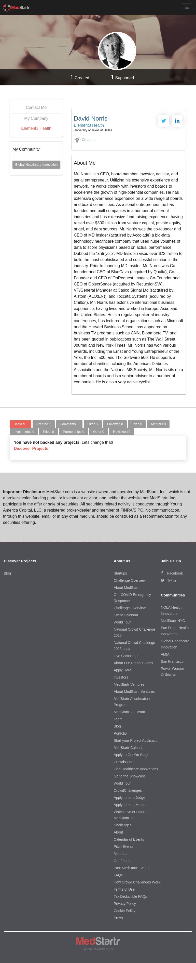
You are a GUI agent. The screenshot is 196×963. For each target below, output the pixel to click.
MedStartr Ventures (129, 684)
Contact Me (36, 107)
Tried (137, 424)
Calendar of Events (129, 839)
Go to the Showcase (130, 776)
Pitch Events (124, 846)
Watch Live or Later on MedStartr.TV (131, 815)
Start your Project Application (137, 740)
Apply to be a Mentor (130, 805)
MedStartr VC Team (129, 712)
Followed (115, 424)
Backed (20, 424)
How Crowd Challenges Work (137, 882)
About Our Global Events (133, 663)
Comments (69, 424)
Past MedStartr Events (131, 868)
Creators (88, 140)
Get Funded (123, 861)
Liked (93, 424)
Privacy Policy (125, 904)
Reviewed (121, 432)
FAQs (118, 875)
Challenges (123, 825)
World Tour (122, 622)
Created (79, 77)
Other (98, 432)
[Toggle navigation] (187, 7)
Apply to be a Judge (129, 798)
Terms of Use (124, 889)
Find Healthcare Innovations (136, 769)
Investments (24, 432)
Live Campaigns (126, 656)
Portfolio (120, 733)
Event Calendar (126, 615)
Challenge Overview (130, 580)
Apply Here (122, 670)
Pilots (48, 432)
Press (118, 918)
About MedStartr (127, 587)
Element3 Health (36, 128)
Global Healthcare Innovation (36, 164)
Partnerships (73, 432)
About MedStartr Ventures (134, 691)
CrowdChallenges (128, 790)
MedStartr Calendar (129, 748)
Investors (121, 677)
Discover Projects (31, 448)
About (118, 832)
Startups (120, 573)
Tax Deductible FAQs (130, 896)
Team (118, 719)
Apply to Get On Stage (131, 755)
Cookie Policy (124, 911)
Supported (122, 77)
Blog (7, 573)
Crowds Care (124, 762)
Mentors (158, 424)
